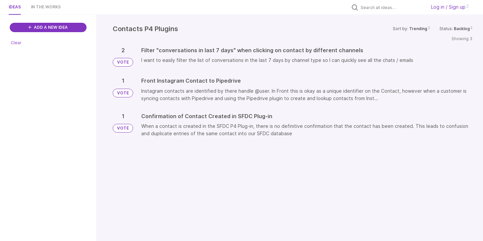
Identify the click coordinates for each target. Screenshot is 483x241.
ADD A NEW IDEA (48, 27)
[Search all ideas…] (392, 7)
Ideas (15, 6)
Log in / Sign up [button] (450, 7)
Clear (16, 42)
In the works (46, 6)
